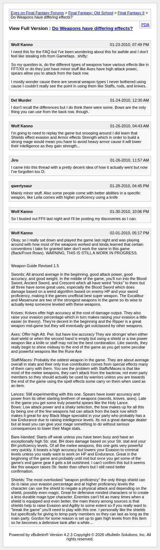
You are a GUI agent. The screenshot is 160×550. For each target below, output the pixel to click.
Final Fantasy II (131, 13)
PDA (145, 24)
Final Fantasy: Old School (90, 13)
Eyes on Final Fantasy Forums (37, 13)
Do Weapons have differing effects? (92, 28)
